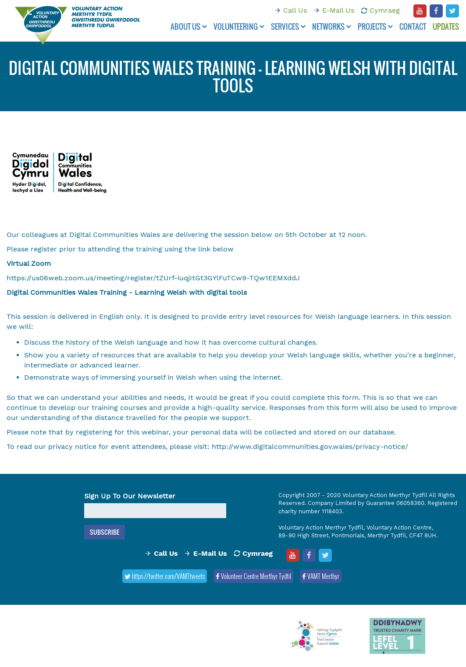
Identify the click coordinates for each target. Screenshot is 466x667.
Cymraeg (385, 10)
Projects (375, 26)
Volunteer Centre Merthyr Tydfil (253, 576)
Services (288, 26)
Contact (412, 26)
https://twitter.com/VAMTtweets (165, 576)
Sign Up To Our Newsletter (129, 496)
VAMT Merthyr (320, 576)
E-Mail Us (338, 10)
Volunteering (238, 26)
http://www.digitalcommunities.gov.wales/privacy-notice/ (310, 446)
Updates (446, 26)
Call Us (295, 10)
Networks (331, 26)
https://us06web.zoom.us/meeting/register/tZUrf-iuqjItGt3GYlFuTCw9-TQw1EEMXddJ (153, 278)
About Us (189, 26)
